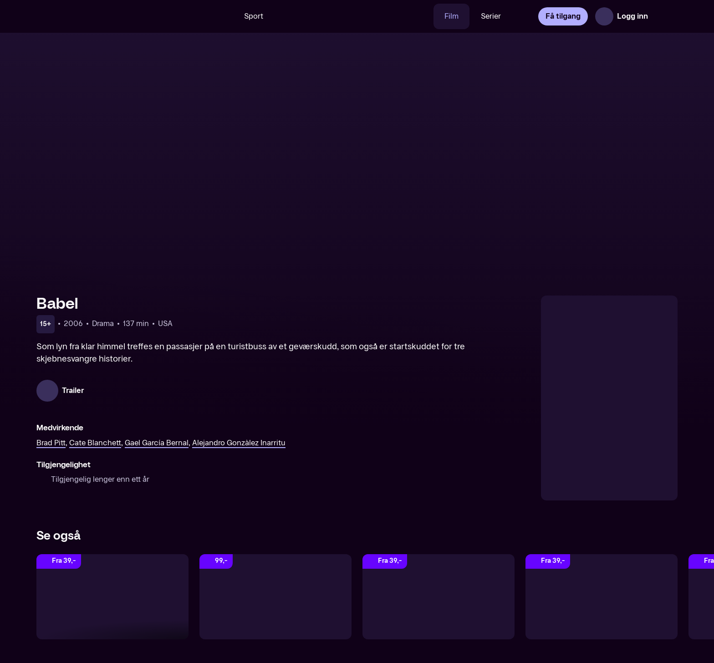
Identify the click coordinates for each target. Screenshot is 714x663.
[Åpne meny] (665, 16)
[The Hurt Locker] (112, 597)
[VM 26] (354, 16)
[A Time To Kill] (275, 597)
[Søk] (220, 16)
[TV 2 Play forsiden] (104, 16)
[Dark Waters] (438, 597)
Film (451, 16)
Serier (491, 16)
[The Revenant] (601, 597)
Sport (253, 16)
